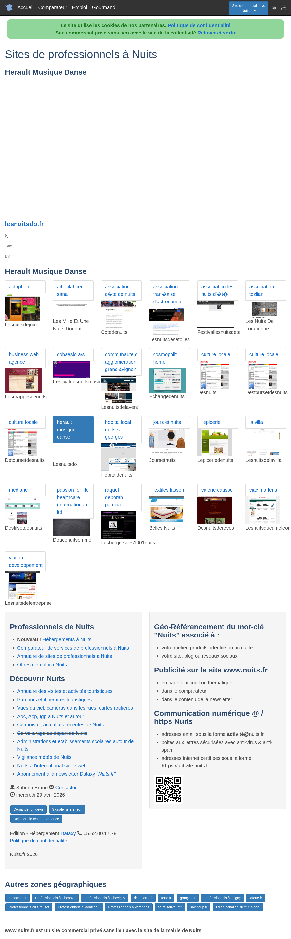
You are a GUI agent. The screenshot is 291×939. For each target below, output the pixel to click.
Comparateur (52, 7)
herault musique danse (66, 429)
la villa (256, 422)
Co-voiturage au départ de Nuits (52, 733)
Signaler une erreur (67, 809)
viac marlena (263, 490)
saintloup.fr (198, 907)
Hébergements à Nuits (66, 639)
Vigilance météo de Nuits (44, 757)
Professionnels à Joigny (222, 898)
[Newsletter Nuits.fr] (274, 7)
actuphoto (20, 286)
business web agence (24, 358)
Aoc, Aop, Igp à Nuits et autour (50, 716)
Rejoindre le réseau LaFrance (36, 819)
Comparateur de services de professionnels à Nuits (73, 648)
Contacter (66, 787)
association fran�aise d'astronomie (167, 294)
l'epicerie (211, 422)
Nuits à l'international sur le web (52, 765)
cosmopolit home (165, 358)
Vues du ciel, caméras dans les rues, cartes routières (75, 708)
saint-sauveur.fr (170, 907)
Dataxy (68, 833)
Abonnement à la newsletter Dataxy (66, 774)
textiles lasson (168, 490)
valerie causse (217, 490)
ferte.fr (166, 898)
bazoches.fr (17, 898)
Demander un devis (28, 809)
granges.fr (187, 898)
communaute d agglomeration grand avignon (121, 362)
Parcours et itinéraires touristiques (54, 699)
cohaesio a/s (71, 354)
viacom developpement (26, 561)
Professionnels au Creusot (29, 907)
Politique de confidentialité (199, 25)
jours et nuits (167, 422)
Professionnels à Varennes (128, 907)
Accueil (25, 7)
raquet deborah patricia (114, 497)
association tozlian (261, 290)
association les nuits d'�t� (217, 290)
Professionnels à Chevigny (104, 898)
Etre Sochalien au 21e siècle (237, 907)
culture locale (215, 354)
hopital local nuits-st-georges (118, 429)
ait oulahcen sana (70, 290)
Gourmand (103, 7)
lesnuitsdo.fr (24, 224)
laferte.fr (255, 898)
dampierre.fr (143, 898)
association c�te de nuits (120, 290)
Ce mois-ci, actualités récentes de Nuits (60, 724)
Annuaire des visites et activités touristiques (65, 691)
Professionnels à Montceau (79, 907)
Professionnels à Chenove (55, 898)
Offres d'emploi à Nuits (42, 664)
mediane (18, 490)
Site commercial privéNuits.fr (248, 8)
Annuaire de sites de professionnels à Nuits (64, 656)
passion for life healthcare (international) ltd (73, 501)
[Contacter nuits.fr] (284, 7)
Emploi (79, 7)
